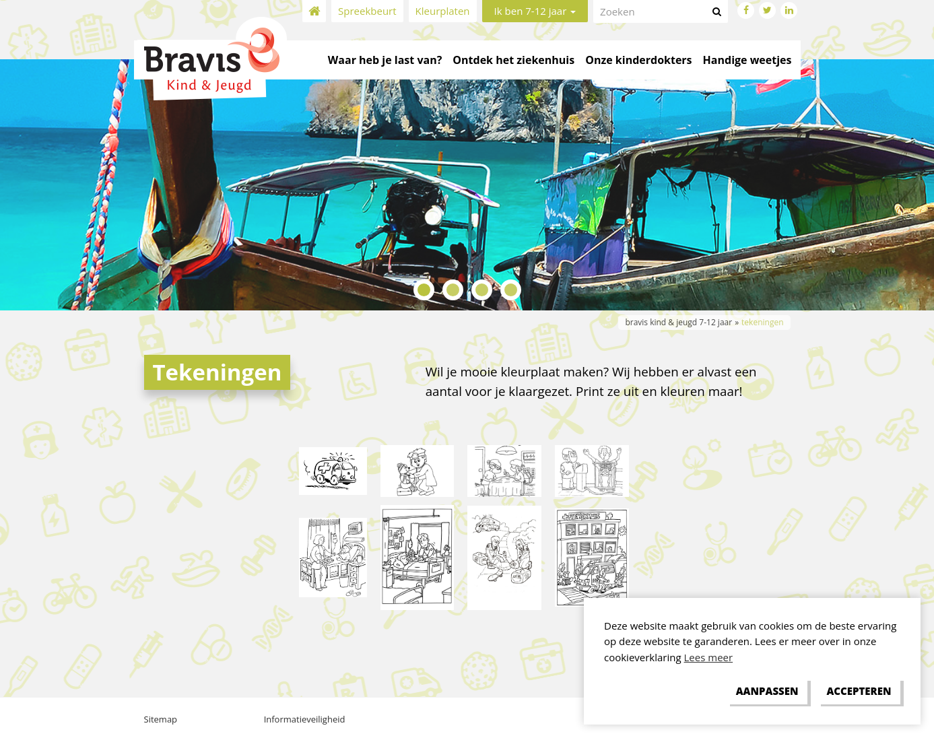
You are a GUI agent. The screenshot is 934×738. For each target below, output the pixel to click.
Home (314, 11)
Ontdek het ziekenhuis (513, 60)
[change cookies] (767, 691)
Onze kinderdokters (638, 60)
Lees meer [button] (708, 657)
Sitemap (161, 719)
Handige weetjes (747, 60)
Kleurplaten (442, 11)
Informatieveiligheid (304, 719)
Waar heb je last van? (385, 60)
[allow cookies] (859, 691)
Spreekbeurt (367, 11)
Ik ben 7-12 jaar (535, 11)
